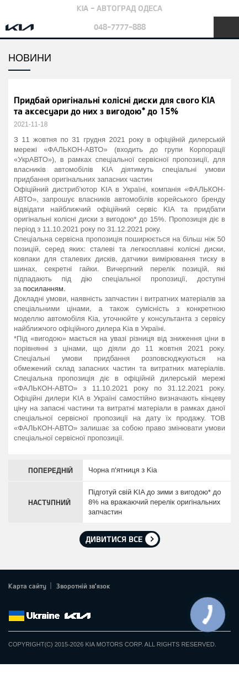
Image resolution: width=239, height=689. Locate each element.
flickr (91, 602)
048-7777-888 (120, 26)
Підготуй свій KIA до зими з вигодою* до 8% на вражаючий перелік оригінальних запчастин (154, 502)
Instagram (76, 602)
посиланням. (44, 289)
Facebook (15, 602)
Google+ (45, 602)
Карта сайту (27, 586)
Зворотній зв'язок (83, 586)
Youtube (60, 602)
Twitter (30, 602)
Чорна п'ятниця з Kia (122, 470)
